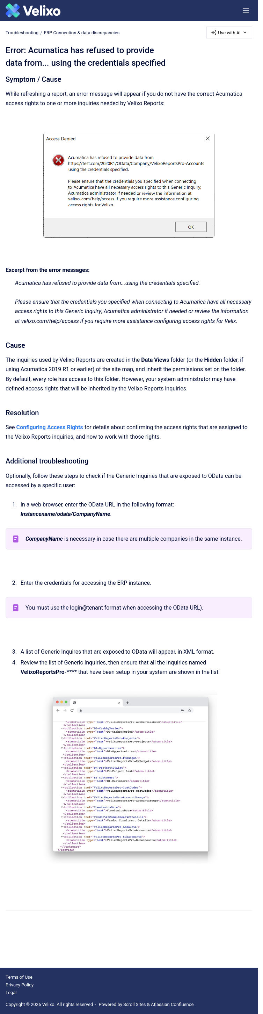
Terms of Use (19, 977)
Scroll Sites (134, 1004)
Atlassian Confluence (172, 1004)
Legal (11, 992)
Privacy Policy (20, 984)
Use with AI (229, 32)
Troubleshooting (22, 32)
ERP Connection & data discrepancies (82, 32)
